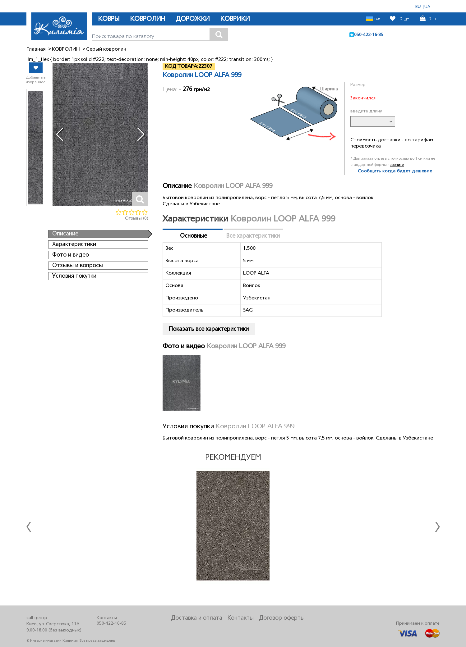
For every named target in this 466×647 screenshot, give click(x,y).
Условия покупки (74, 276)
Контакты (241, 618)
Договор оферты (282, 618)
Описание (65, 233)
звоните (397, 164)
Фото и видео (70, 255)
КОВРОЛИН (147, 19)
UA (427, 7)
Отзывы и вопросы (77, 265)
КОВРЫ (108, 19)
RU (418, 7)
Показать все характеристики (209, 329)
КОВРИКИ (235, 19)
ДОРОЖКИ (193, 19)
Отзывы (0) (136, 218)
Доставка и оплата (196, 618)
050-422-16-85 (368, 35)
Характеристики (74, 244)
